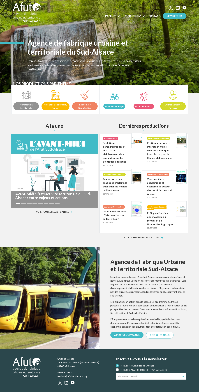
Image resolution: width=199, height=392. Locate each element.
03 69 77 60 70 (65, 372)
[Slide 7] (51, 203)
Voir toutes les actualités (52, 212)
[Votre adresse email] (148, 376)
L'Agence (111, 16)
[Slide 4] (34, 203)
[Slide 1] (18, 203)
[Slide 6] (46, 203)
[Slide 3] (29, 203)
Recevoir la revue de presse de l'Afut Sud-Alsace (143, 369)
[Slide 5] (40, 203)
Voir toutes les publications (142, 237)
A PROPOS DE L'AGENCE (127, 335)
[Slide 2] (23, 203)
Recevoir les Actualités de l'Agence (137, 365)
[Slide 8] (57, 203)
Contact (154, 16)
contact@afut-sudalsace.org (72, 376)
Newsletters (174, 16)
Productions (133, 16)
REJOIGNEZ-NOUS (159, 335)
